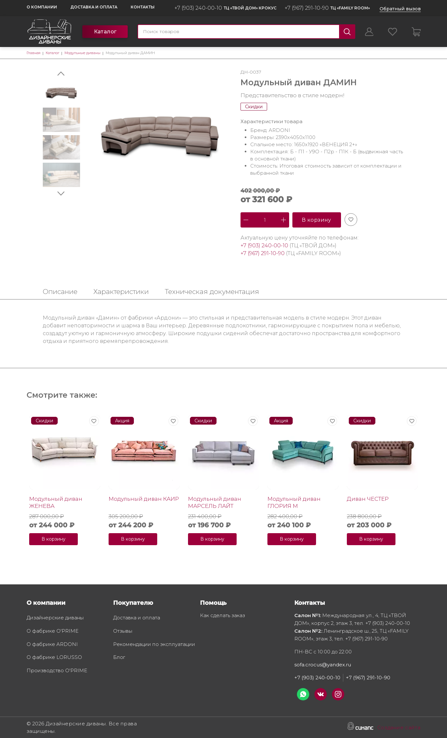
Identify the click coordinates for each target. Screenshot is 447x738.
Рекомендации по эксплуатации (154, 644)
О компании (42, 7)
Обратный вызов (400, 9)
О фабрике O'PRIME (52, 631)
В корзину (316, 220)
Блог (119, 657)
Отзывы (122, 631)
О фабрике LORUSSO (54, 657)
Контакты (143, 7)
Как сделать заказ (222, 615)
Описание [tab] (60, 291)
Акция (122, 421)
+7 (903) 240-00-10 (198, 8)
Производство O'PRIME (57, 670)
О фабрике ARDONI (52, 644)
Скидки (254, 107)
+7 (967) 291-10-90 (307, 8)
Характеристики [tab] (121, 291)
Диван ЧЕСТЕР (368, 499)
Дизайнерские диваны (55, 618)
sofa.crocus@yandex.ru (322, 665)
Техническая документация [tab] (212, 291)
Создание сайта (399, 728)
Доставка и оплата (93, 7)
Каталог (105, 32)
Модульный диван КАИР (144, 499)
